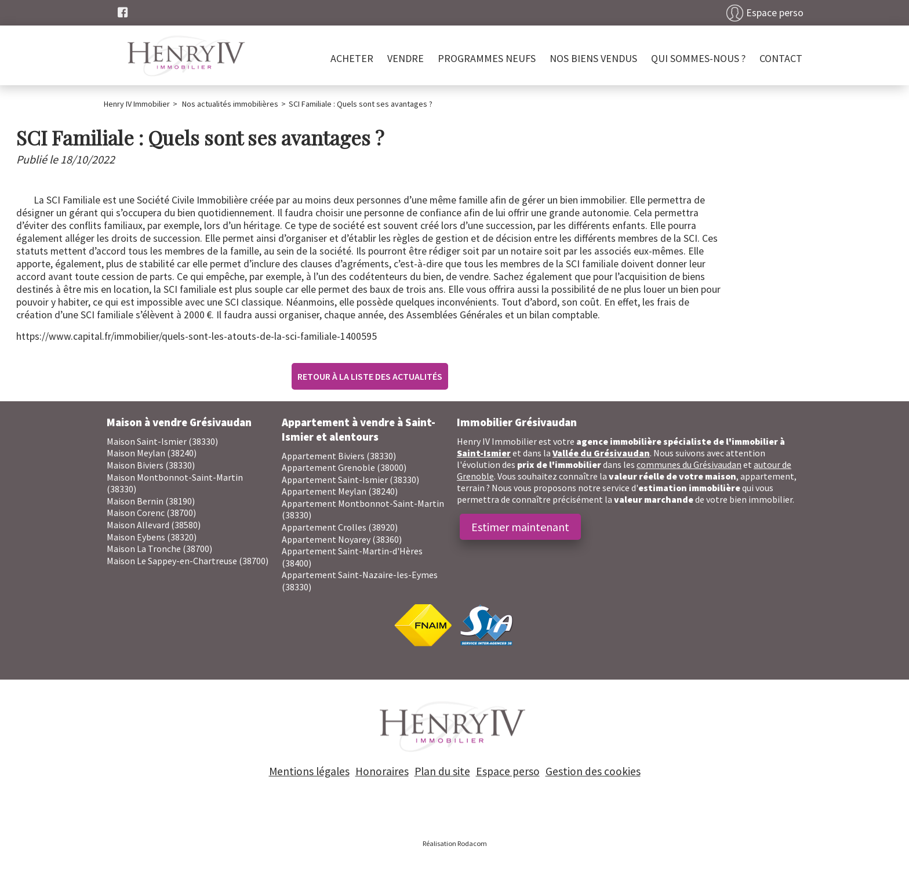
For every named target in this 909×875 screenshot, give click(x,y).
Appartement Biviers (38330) (339, 456)
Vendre (405, 58)
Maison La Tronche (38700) (159, 548)
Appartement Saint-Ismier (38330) (350, 479)
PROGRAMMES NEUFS (487, 58)
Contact (780, 58)
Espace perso (774, 12)
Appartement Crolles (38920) (340, 527)
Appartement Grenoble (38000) (344, 467)
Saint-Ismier (484, 453)
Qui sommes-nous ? (698, 58)
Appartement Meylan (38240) (340, 491)
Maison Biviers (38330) (151, 465)
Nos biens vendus (593, 58)
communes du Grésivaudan (689, 464)
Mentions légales (309, 771)
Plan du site (442, 771)
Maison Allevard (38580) (154, 525)
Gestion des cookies (593, 771)
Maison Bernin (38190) (151, 501)
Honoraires (382, 771)
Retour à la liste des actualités (369, 376)
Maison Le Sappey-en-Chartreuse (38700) (187, 561)
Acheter (351, 58)
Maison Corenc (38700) (151, 512)
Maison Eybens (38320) (152, 537)
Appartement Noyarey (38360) (342, 539)
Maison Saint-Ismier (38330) (162, 441)
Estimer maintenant (520, 527)
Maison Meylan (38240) (152, 453)
